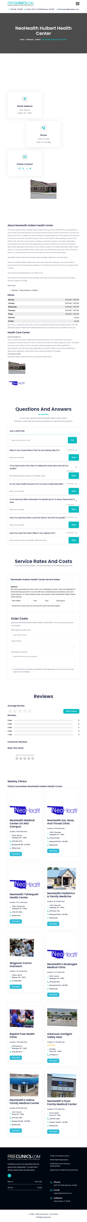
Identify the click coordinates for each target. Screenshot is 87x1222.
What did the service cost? (21, 630)
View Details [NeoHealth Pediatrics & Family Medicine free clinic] (53, 924)
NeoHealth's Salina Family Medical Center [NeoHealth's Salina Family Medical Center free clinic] (24, 1101)
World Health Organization (59, 1160)
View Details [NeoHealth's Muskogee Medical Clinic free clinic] (53, 994)
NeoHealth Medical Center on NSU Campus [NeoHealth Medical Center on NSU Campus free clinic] (22, 823)
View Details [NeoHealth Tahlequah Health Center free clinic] (16, 921)
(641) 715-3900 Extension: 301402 (43, 9)
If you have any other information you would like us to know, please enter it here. (42, 500)
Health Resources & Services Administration (60, 1165)
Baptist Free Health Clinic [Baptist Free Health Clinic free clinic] (22, 1035)
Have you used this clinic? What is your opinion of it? (32, 533)
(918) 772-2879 (43, 139)
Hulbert (38, 40)
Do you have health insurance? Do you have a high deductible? (36, 484)
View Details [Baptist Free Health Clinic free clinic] (16, 1057)
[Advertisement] (43, 69)
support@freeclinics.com (70, 9)
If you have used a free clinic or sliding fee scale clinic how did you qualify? (42, 467)
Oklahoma (30, 40)
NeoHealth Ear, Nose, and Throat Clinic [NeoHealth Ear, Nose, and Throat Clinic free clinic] (60, 822)
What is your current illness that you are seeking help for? (35, 450)
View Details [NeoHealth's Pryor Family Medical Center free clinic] (53, 1131)
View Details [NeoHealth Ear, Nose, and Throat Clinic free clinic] (53, 851)
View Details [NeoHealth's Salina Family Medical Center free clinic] (16, 1130)
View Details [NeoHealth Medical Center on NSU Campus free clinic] (16, 854)
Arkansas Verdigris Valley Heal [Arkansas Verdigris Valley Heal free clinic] (59, 1035)
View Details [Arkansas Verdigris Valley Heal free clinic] (53, 1061)
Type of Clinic (16, 641)
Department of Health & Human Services (64, 1170)
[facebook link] (9, 1175)
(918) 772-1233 (42, 142)
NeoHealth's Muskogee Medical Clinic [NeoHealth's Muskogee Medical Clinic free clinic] (62, 966)
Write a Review (71, 711)
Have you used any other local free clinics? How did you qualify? (38, 518)
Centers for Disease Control (59, 1156)
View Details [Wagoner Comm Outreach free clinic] (16, 987)
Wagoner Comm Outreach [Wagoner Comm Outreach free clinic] (21, 965)
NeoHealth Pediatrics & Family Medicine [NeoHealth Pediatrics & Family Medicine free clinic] (61, 895)
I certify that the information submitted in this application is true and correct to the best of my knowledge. (43, 670)
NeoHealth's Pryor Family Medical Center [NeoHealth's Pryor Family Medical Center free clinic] (62, 1103)
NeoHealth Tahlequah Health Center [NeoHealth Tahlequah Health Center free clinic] (24, 896)
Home (22, 40)
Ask (72, 440)
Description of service (19, 652)
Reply (74, 457)
